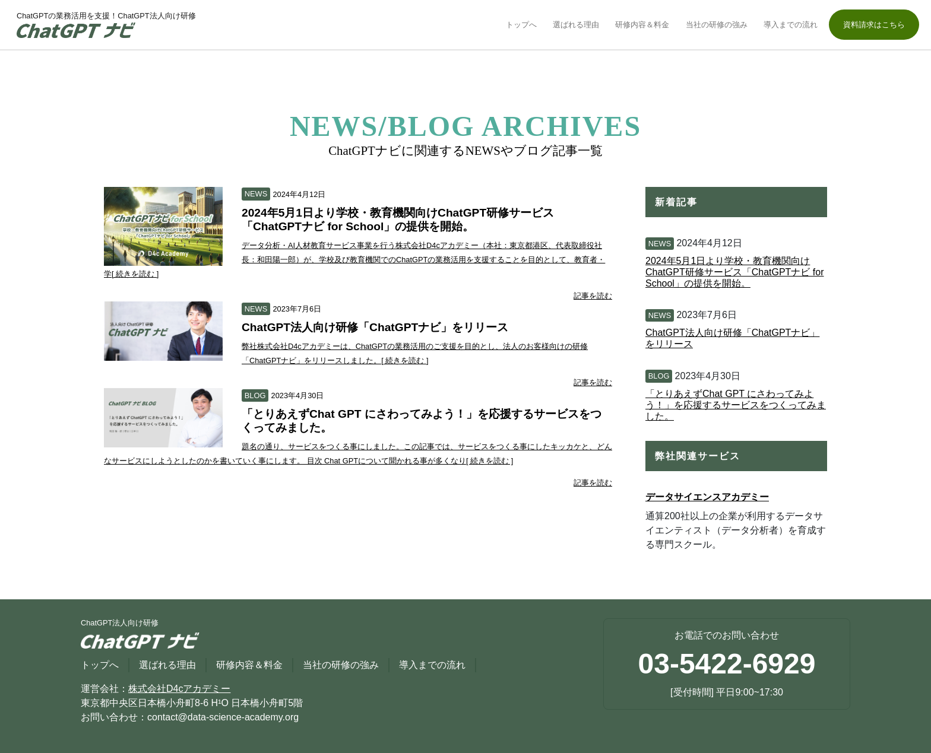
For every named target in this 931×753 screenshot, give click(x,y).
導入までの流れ (791, 24)
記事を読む (593, 295)
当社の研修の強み (717, 24)
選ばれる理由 (576, 24)
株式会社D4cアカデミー (179, 689)
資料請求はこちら (874, 24)
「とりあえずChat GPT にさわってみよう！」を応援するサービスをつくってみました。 (735, 405)
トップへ (521, 24)
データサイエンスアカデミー (707, 497)
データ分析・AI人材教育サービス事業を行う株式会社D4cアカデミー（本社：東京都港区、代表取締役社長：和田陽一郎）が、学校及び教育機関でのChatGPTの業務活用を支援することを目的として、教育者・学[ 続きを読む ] (354, 259)
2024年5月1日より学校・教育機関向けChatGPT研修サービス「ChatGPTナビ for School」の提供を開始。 (734, 272)
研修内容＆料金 (642, 24)
